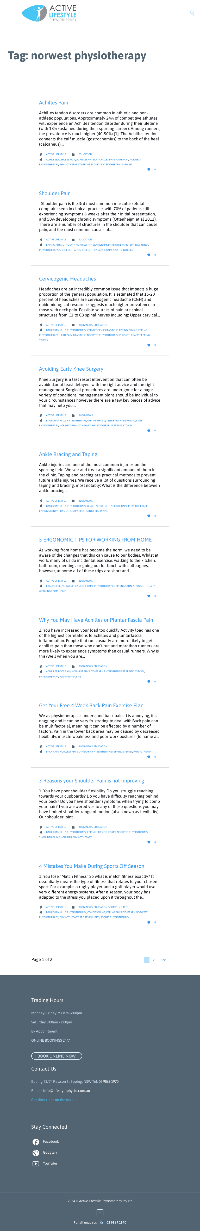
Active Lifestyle (56, 154)
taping (104, 510)
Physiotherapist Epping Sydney (79, 164)
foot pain (64, 671)
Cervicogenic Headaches (67, 279)
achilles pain (66, 159)
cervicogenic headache (102, 330)
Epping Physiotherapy (60, 244)
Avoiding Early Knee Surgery (71, 369)
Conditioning (96, 912)
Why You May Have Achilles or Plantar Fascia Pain (96, 620)
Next (163, 959)
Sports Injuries (123, 249)
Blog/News (85, 325)
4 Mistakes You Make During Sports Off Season (91, 866)
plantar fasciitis (70, 676)
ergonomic (53, 586)
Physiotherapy (48, 249)
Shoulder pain (68, 249)
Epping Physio (128, 330)
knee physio (127, 420)
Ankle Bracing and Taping (68, 454)
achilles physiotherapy (113, 159)
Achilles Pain (53, 102)
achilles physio (86, 159)
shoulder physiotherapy (95, 249)
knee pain (113, 420)
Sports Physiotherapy (115, 917)
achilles (51, 159)
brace (91, 506)
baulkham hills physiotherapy (66, 330)
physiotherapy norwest (116, 164)
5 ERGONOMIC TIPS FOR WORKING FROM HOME (95, 540)
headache (79, 335)
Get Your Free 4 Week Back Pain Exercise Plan (91, 705)
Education (85, 154)
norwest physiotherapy (91, 244)
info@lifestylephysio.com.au (66, 1091)
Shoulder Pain (55, 193)
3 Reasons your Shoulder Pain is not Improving (91, 781)
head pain (65, 335)
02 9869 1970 (108, 1081)
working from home (52, 591)
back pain (52, 751)
